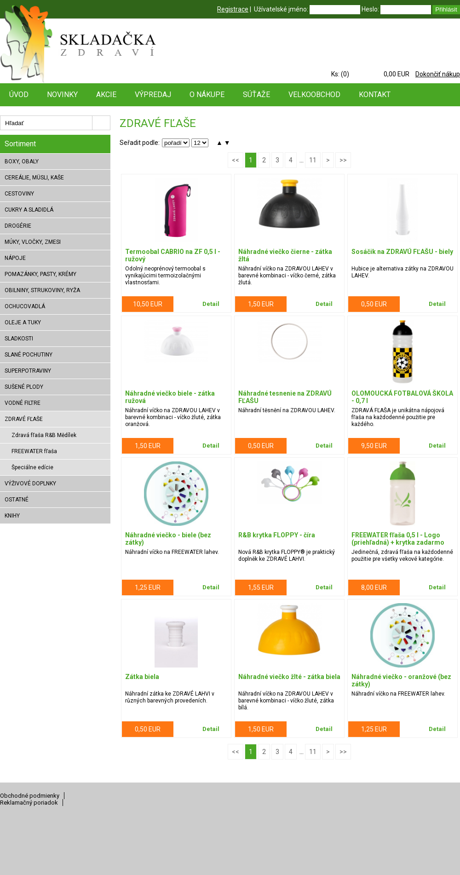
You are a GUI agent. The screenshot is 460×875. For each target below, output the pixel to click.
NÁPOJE (15, 258)
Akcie (106, 94)
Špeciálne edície (32, 467)
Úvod (19, 94)
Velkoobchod (314, 94)
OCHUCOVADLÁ (25, 306)
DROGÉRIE (18, 226)
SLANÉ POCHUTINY (28, 354)
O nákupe (207, 94)
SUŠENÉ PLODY (24, 387)
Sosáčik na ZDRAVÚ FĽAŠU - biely (402, 251)
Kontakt (375, 94)
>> (343, 160)
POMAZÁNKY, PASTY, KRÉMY (40, 274)
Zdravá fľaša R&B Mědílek (44, 435)
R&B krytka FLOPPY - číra (276, 535)
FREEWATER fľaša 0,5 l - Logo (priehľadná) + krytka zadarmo (397, 538)
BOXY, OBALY (22, 161)
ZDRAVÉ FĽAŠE (24, 419)
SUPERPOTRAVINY (28, 371)
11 (312, 160)
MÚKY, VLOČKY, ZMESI (33, 242)
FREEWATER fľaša (34, 451)
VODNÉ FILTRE (22, 403)
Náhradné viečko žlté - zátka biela (289, 676)
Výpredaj (153, 94)
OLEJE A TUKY (23, 322)
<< (235, 160)
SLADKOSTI (19, 338)
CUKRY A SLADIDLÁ (29, 210)
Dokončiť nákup (437, 74)
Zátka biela (142, 676)
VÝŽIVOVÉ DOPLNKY (30, 483)
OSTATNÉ (17, 499)
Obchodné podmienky (29, 795)
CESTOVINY (19, 193)
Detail (210, 303)
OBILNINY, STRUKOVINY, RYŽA (42, 290)
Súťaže (256, 94)
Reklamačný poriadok (29, 802)
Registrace (232, 9)
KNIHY (12, 515)
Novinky (62, 94)
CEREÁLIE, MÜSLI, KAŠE (34, 177)
